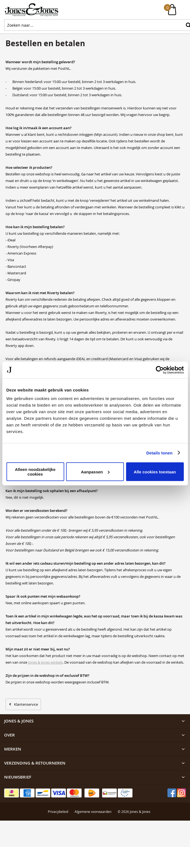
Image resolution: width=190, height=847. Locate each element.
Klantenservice (26, 704)
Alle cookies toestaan (155, 471)
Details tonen (159, 452)
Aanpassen (95, 471)
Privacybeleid (58, 811)
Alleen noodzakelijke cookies (35, 471)
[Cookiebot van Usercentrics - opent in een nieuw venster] (160, 370)
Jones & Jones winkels (45, 662)
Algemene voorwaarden (93, 811)
